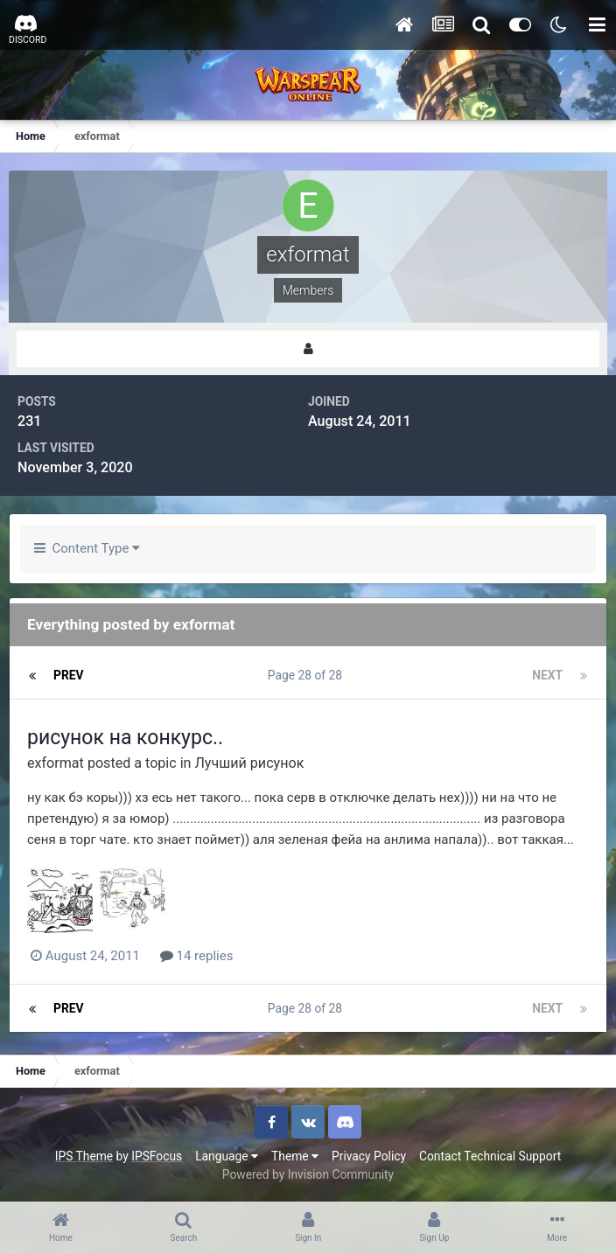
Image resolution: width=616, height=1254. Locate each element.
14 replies (197, 956)
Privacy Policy (369, 1156)
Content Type (87, 548)
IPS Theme (84, 1156)
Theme (294, 1156)
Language (226, 1156)
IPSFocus (156, 1156)
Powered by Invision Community (308, 1174)
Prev (68, 675)
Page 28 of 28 (308, 675)
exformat (55, 763)
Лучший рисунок (249, 763)
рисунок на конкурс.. (125, 737)
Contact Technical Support (490, 1156)
